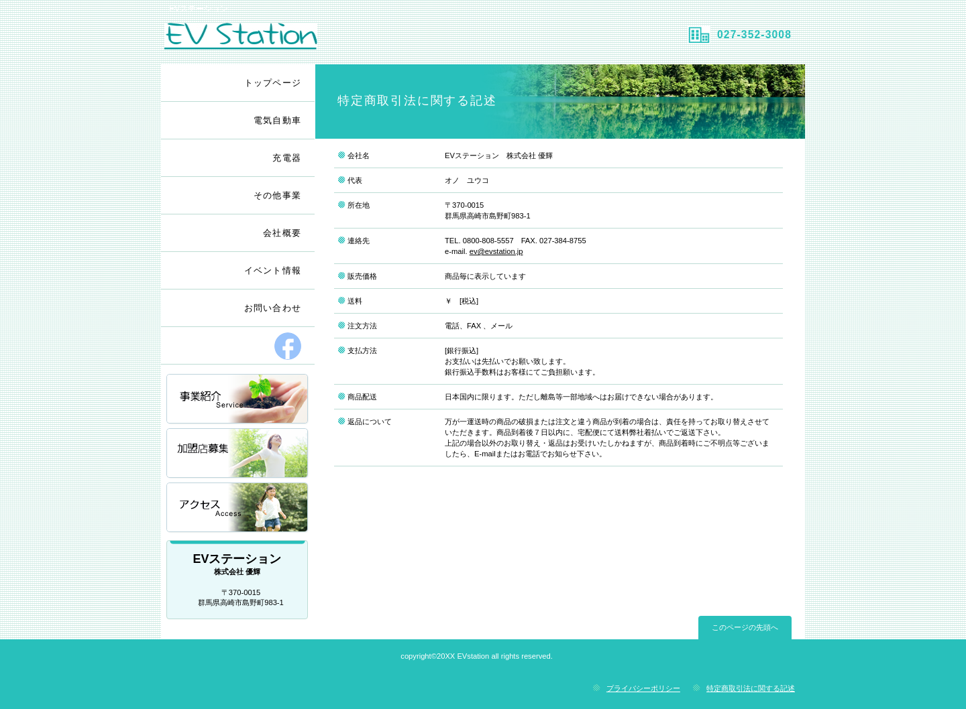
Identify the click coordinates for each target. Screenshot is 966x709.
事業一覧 (238, 400)
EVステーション (320, 41)
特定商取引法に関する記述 (750, 688)
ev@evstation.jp (496, 251)
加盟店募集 (238, 454)
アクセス (238, 508)
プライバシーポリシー (643, 688)
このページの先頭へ (745, 627)
